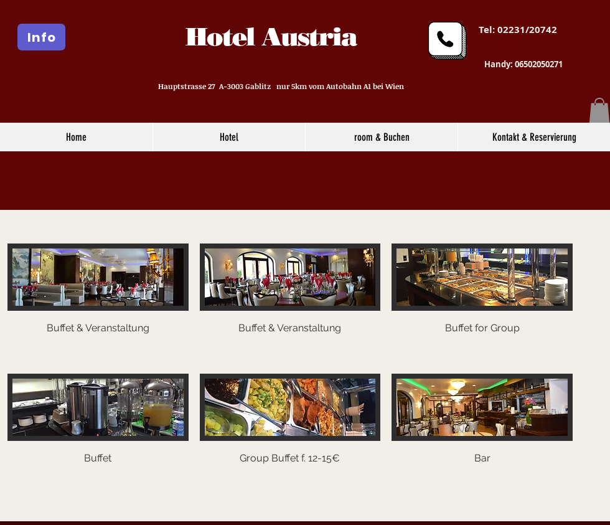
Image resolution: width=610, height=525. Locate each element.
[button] (599, 110)
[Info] (41, 37)
